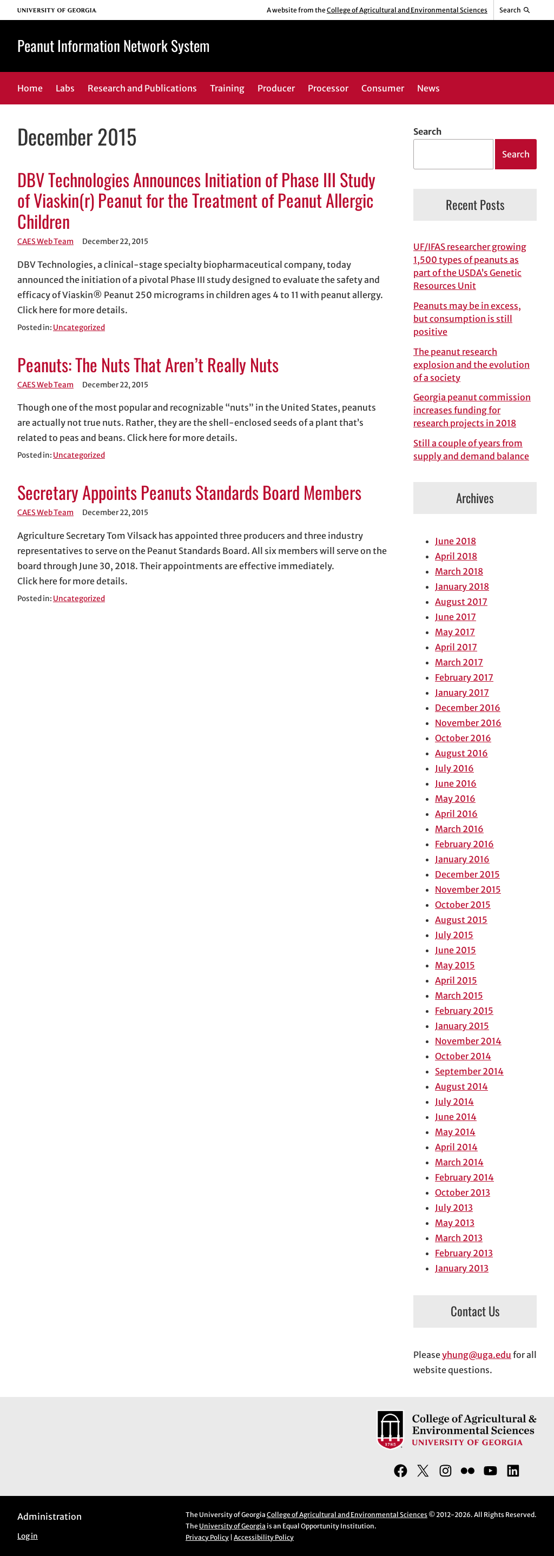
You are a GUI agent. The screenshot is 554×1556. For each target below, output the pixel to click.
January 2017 (462, 692)
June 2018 (455, 541)
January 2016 (462, 859)
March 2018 (459, 571)
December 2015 (467, 874)
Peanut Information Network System (113, 45)
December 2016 (467, 707)
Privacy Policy (207, 1537)
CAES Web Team (45, 241)
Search (427, 131)
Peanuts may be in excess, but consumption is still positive (467, 318)
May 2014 (455, 1131)
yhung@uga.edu (476, 1354)
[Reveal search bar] (515, 10)
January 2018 (462, 586)
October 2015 (463, 904)
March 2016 (459, 828)
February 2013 (464, 1253)
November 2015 (468, 889)
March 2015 (459, 995)
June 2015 (455, 950)
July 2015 (454, 934)
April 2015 (456, 980)
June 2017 (455, 616)
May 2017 (455, 632)
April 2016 (456, 813)
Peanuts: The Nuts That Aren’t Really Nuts (148, 364)
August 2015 (461, 919)
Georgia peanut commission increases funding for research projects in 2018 (472, 410)
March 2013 (459, 1237)
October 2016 (463, 738)
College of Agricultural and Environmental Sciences (407, 10)
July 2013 (454, 1207)
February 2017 (464, 677)
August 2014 (461, 1086)
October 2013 (462, 1192)
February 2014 (464, 1177)
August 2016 (461, 753)
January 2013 (462, 1268)
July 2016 (454, 768)
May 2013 (454, 1222)
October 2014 (463, 1056)
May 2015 (455, 965)
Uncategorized (79, 327)
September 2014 (469, 1071)
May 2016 (455, 798)
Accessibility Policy (264, 1537)
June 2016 (456, 783)
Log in (27, 1536)
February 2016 (464, 844)
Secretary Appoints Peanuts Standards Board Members (189, 492)
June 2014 (456, 1116)
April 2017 (456, 647)
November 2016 (468, 722)
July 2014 (454, 1101)
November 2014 (468, 1041)
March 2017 (459, 662)
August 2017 (461, 601)
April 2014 (456, 1147)
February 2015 (464, 1010)
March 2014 (459, 1162)
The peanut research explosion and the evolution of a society (471, 364)
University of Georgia (232, 1526)
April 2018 (456, 556)
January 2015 (462, 1025)
